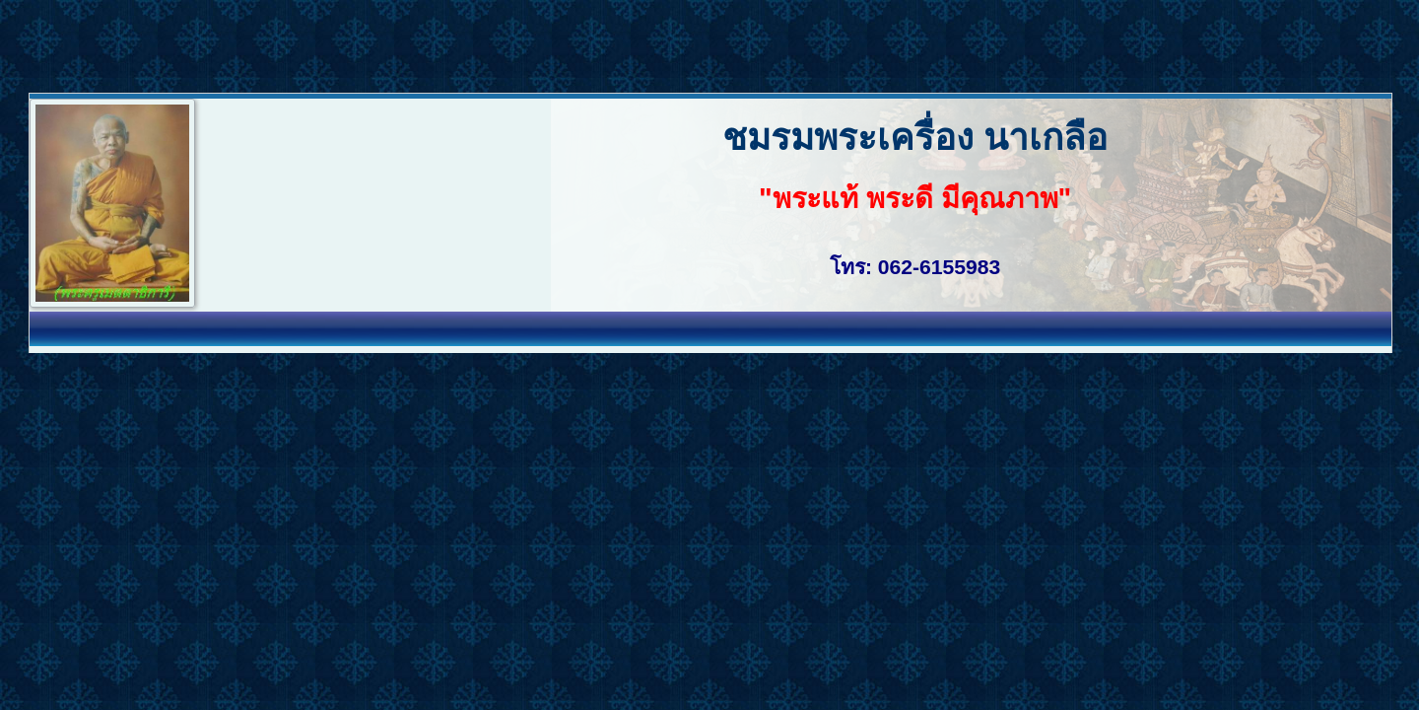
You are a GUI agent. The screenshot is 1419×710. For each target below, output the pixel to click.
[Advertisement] (358, 44)
